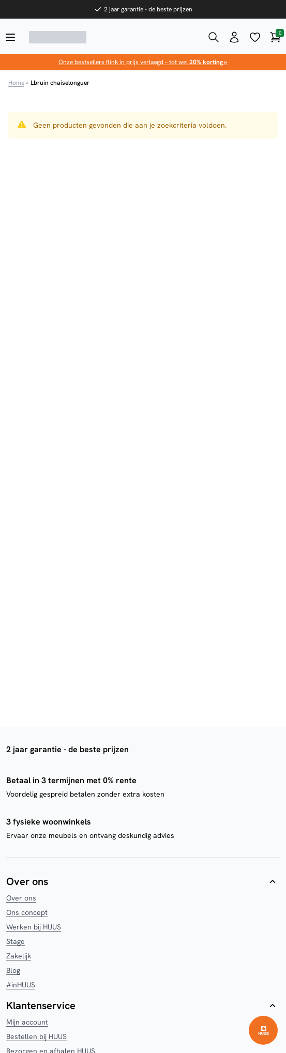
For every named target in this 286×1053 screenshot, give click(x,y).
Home (16, 83)
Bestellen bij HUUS (36, 1036)
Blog (13, 970)
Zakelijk (18, 955)
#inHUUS (20, 984)
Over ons (21, 898)
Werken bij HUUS (33, 927)
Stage (15, 941)
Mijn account (27, 1022)
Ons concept (27, 912)
